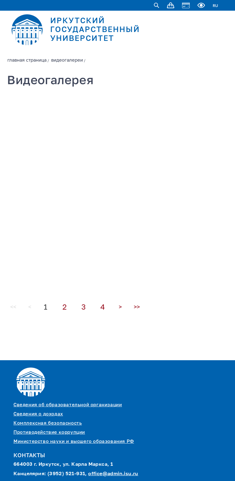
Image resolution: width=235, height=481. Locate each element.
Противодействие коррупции (49, 432)
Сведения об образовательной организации (67, 405)
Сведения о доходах (38, 414)
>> (137, 307)
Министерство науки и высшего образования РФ (73, 441)
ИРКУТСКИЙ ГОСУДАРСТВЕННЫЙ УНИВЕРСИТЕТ (95, 30)
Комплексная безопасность (47, 423)
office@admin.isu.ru (113, 474)
